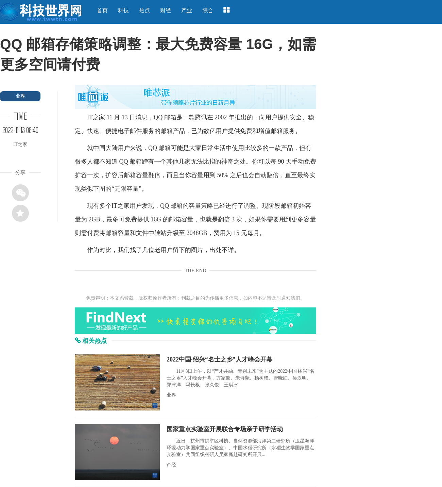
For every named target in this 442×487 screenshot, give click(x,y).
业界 (20, 96)
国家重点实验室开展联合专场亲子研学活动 (225, 429)
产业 (186, 10)
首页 (102, 10)
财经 (165, 10)
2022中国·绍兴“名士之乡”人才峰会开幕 (219, 359)
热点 (144, 10)
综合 (207, 10)
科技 (123, 10)
